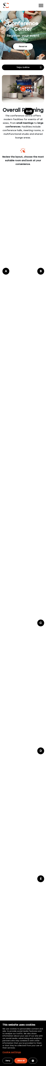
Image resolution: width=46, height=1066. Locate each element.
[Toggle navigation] (41, 5)
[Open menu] (23, 67)
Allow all (20, 1061)
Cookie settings (11, 1052)
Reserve (23, 46)
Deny (8, 1061)
